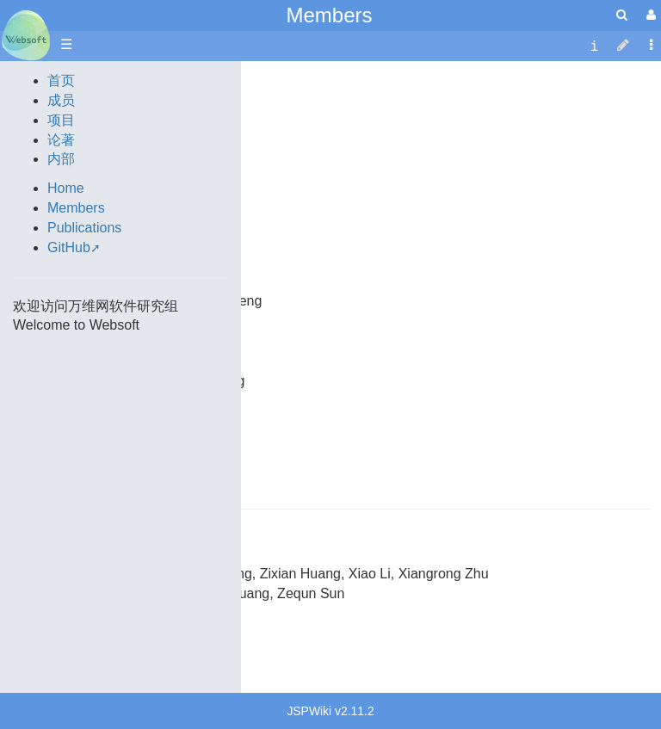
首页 (61, 80)
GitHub (68, 247)
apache (26, 35)
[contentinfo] (594, 45)
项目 (61, 120)
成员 (61, 100)
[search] (622, 15)
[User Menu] (649, 15)
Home (65, 188)
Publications (84, 227)
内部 (61, 158)
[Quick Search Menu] (622, 15)
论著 (61, 140)
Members (329, 15)
